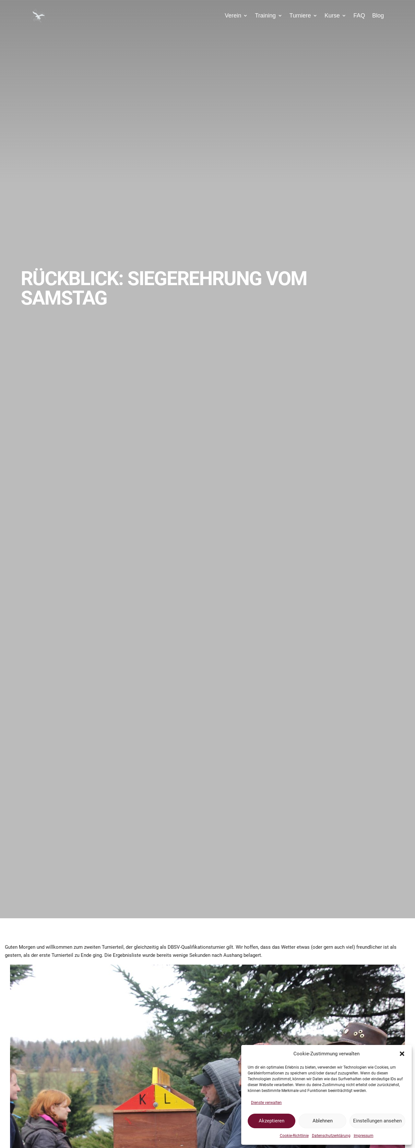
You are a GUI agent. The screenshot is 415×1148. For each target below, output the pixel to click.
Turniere (300, 15)
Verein (233, 15)
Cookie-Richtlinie (294, 1135)
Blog (378, 15)
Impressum (364, 1135)
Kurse (332, 15)
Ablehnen (323, 1121)
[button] (402, 1053)
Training (265, 15)
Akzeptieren (271, 1121)
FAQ (359, 15)
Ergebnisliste (127, 955)
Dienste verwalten (266, 1102)
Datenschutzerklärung (331, 1135)
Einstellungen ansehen (377, 1121)
